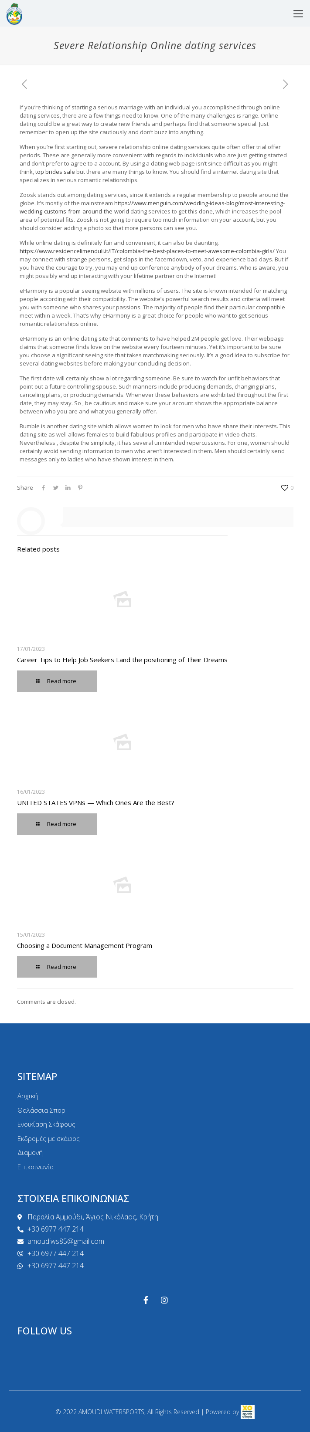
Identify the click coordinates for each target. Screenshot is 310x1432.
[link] (248, 1412)
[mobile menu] (298, 13)
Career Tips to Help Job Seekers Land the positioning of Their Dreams (122, 659)
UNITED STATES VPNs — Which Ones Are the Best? (95, 802)
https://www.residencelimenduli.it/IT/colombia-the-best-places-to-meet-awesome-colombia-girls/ (147, 251)
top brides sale (55, 172)
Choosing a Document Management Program (84, 945)
